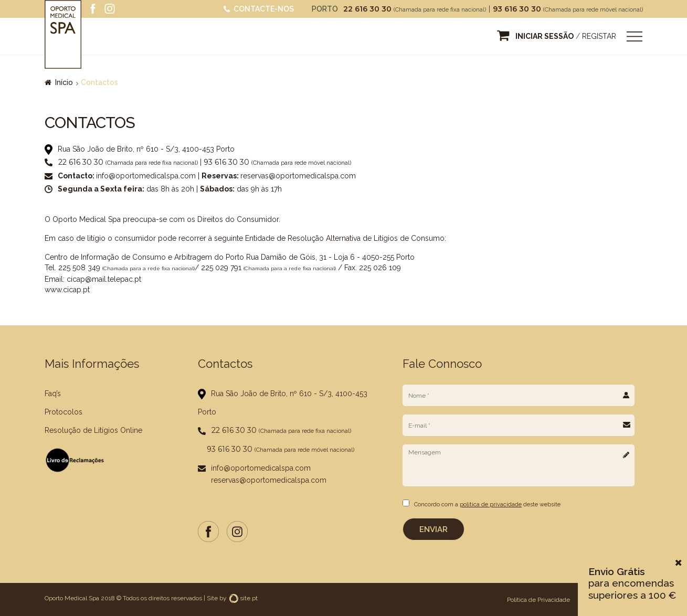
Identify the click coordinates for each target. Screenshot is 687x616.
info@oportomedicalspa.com (146, 176)
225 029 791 (221, 267)
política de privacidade (491, 504)
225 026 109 (380, 267)
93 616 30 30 (518, 9)
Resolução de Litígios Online (93, 430)
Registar (599, 36)
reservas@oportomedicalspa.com (298, 176)
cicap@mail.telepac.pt (104, 279)
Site (212, 597)
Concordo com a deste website (487, 504)
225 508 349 (79, 267)
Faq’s (53, 393)
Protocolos (63, 412)
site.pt (243, 597)
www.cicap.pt (67, 289)
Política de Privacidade (538, 599)
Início (64, 82)
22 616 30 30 (368, 9)
